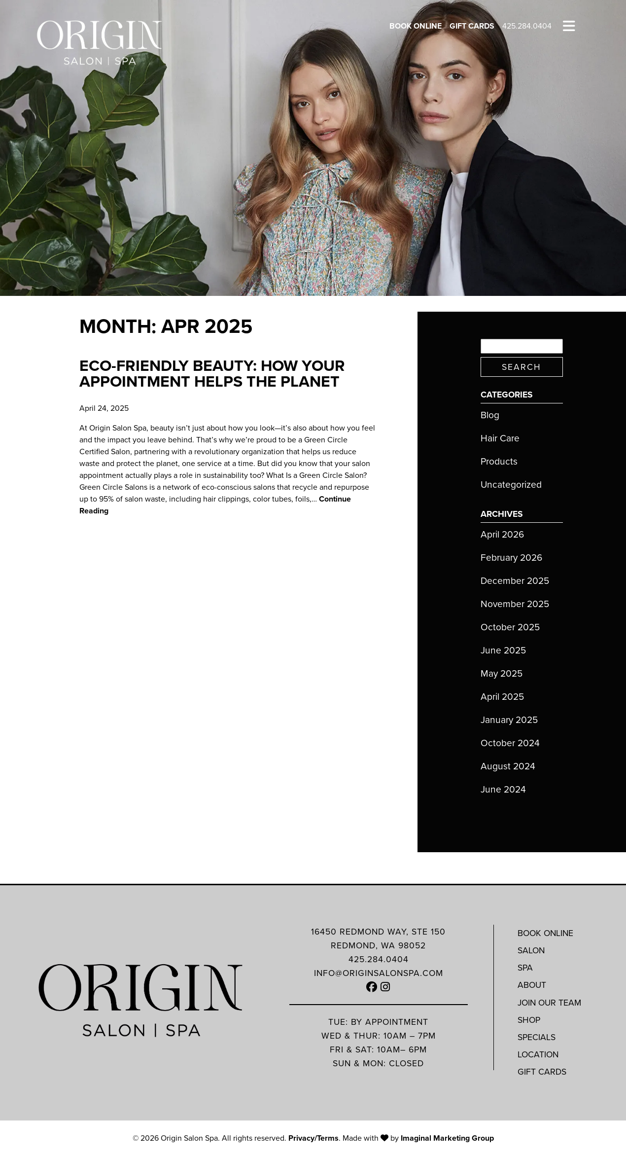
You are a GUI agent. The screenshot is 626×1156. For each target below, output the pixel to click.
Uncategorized (511, 484)
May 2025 (501, 673)
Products (499, 461)
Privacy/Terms (313, 1138)
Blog (490, 415)
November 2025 (515, 604)
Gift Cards (472, 26)
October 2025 (510, 627)
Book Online (415, 26)
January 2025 (509, 720)
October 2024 (510, 743)
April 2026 (502, 534)
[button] (372, 986)
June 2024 (503, 789)
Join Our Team (549, 1002)
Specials (537, 1037)
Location (538, 1054)
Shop (529, 1019)
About (532, 984)
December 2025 (515, 581)
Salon (531, 950)
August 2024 (508, 766)
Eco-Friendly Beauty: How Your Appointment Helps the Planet (212, 373)
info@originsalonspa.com (378, 973)
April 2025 (502, 696)
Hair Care (500, 438)
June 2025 (503, 650)
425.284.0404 (527, 26)
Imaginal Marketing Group (447, 1138)
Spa (525, 967)
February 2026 (511, 557)
